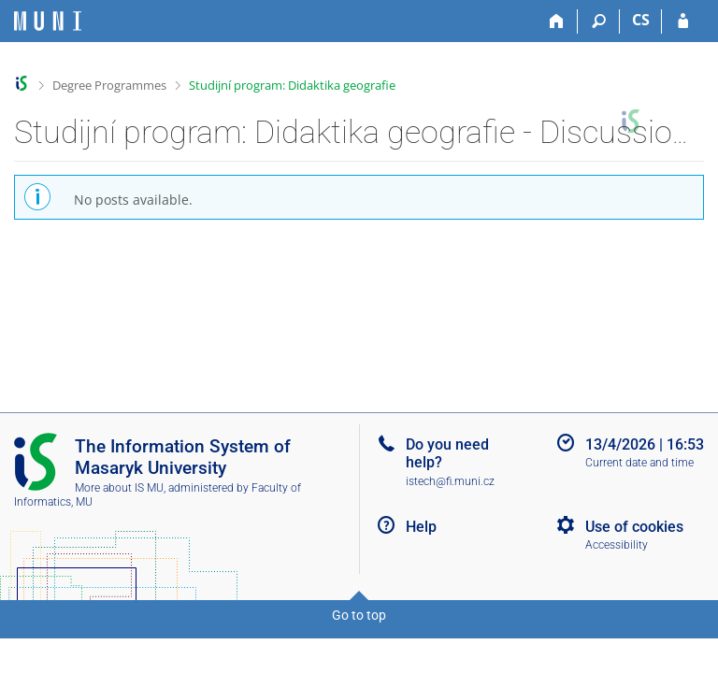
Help (421, 527)
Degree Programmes (109, 85)
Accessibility (616, 544)
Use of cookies (634, 527)
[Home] (557, 21)
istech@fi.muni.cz (450, 481)
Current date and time (639, 462)
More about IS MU (119, 487)
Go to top (359, 615)
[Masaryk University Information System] (47, 21)
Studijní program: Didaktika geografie (292, 85)
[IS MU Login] (683, 21)
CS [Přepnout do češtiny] (641, 19)
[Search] (599, 21)
